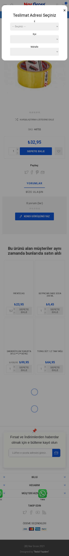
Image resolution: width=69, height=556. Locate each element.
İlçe (34, 34)
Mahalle (34, 47)
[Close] (65, 10)
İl (34, 21)
